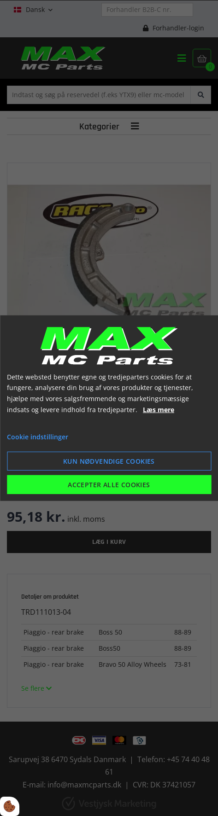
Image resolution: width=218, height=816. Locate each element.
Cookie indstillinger (37, 436)
